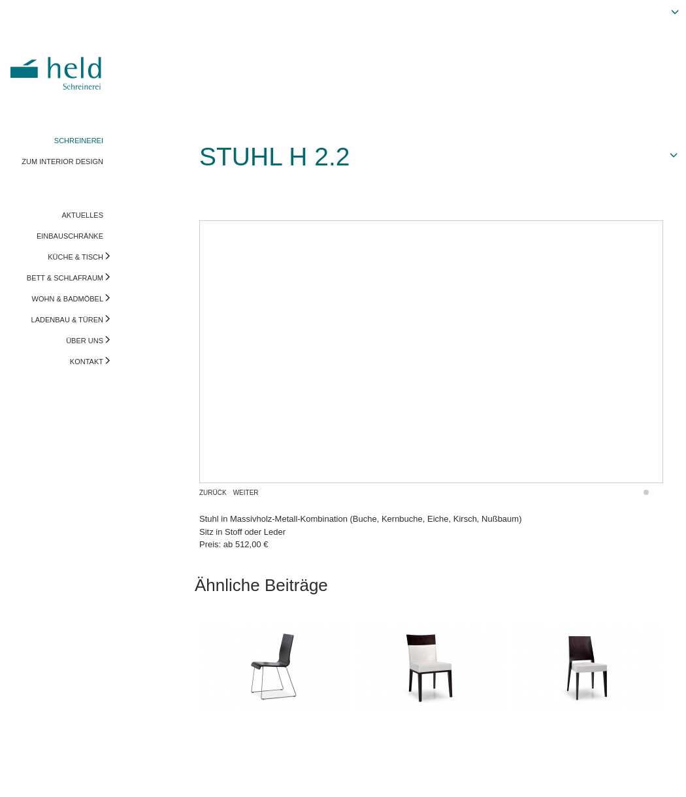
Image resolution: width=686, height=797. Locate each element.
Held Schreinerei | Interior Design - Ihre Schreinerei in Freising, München (58, 64)
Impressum (30, 774)
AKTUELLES (82, 215)
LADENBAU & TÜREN (67, 320)
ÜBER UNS (84, 341)
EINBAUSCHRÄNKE (70, 236)
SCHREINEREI (78, 140)
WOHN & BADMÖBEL (67, 299)
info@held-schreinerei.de (187, 774)
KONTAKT (86, 361)
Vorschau (610, 774)
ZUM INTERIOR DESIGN (62, 161)
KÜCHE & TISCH (75, 257)
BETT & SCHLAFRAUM (65, 278)
